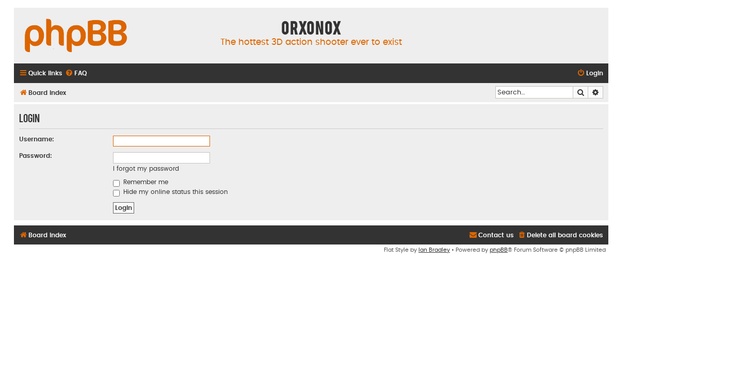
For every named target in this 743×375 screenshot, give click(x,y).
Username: (36, 139)
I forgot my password (146, 169)
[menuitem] (76, 73)
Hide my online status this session (170, 192)
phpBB (499, 250)
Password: (35, 156)
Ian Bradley (434, 250)
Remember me (140, 182)
